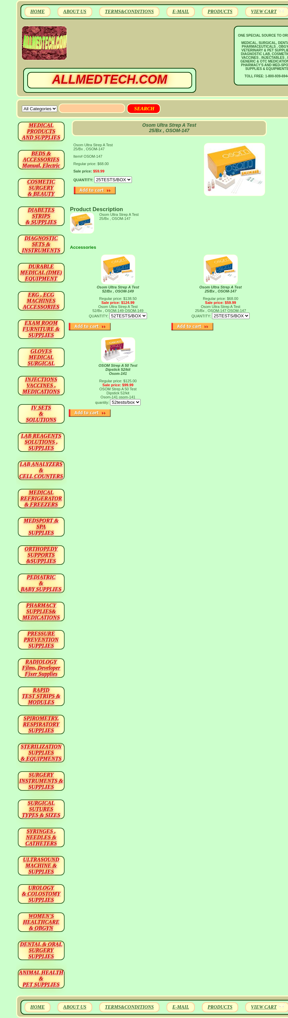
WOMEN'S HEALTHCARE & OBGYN (41, 922)
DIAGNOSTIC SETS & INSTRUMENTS (41, 244)
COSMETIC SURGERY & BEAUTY (41, 188)
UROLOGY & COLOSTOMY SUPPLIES (41, 894)
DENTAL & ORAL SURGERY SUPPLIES (41, 950)
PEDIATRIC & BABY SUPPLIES (41, 583)
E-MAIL (180, 11)
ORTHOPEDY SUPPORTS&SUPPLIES (41, 555)
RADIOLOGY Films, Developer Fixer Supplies (41, 668)
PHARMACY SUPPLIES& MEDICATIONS (41, 611)
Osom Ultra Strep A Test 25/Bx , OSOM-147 (221, 289)
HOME (37, 11)
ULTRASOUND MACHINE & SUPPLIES (41, 865)
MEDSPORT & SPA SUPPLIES (41, 527)
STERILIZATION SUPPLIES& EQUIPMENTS (41, 752)
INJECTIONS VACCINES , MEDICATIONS (41, 385)
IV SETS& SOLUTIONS (41, 414)
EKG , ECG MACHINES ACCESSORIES (41, 301)
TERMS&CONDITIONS (129, 11)
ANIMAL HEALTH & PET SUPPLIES (41, 978)
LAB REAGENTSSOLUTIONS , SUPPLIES (41, 442)
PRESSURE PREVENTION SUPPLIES (41, 640)
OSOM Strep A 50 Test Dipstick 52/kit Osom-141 (118, 369)
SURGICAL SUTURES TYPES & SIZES (41, 809)
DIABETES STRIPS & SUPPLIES (41, 216)
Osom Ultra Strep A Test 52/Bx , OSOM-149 (118, 289)
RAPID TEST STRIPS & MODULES (41, 696)
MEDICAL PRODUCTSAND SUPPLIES (41, 131)
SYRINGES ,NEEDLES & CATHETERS (41, 837)
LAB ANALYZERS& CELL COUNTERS (41, 470)
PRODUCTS (220, 11)
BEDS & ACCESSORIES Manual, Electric (41, 159)
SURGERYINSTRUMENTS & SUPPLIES (41, 781)
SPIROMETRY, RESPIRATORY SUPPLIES (41, 724)
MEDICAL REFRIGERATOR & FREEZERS (41, 498)
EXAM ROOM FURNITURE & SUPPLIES (41, 329)
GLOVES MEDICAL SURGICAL (41, 357)
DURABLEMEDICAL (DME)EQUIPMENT (41, 272)
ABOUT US (74, 11)
